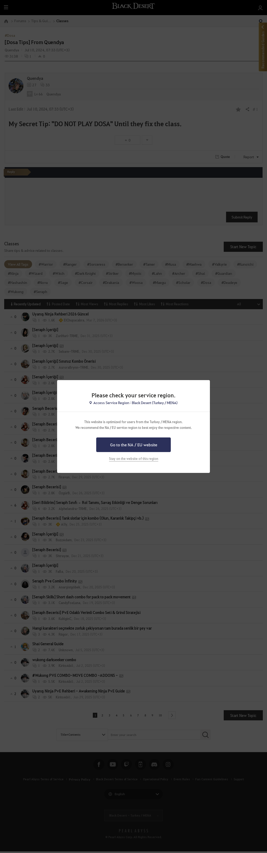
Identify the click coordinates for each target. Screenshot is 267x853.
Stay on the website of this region (133, 458)
